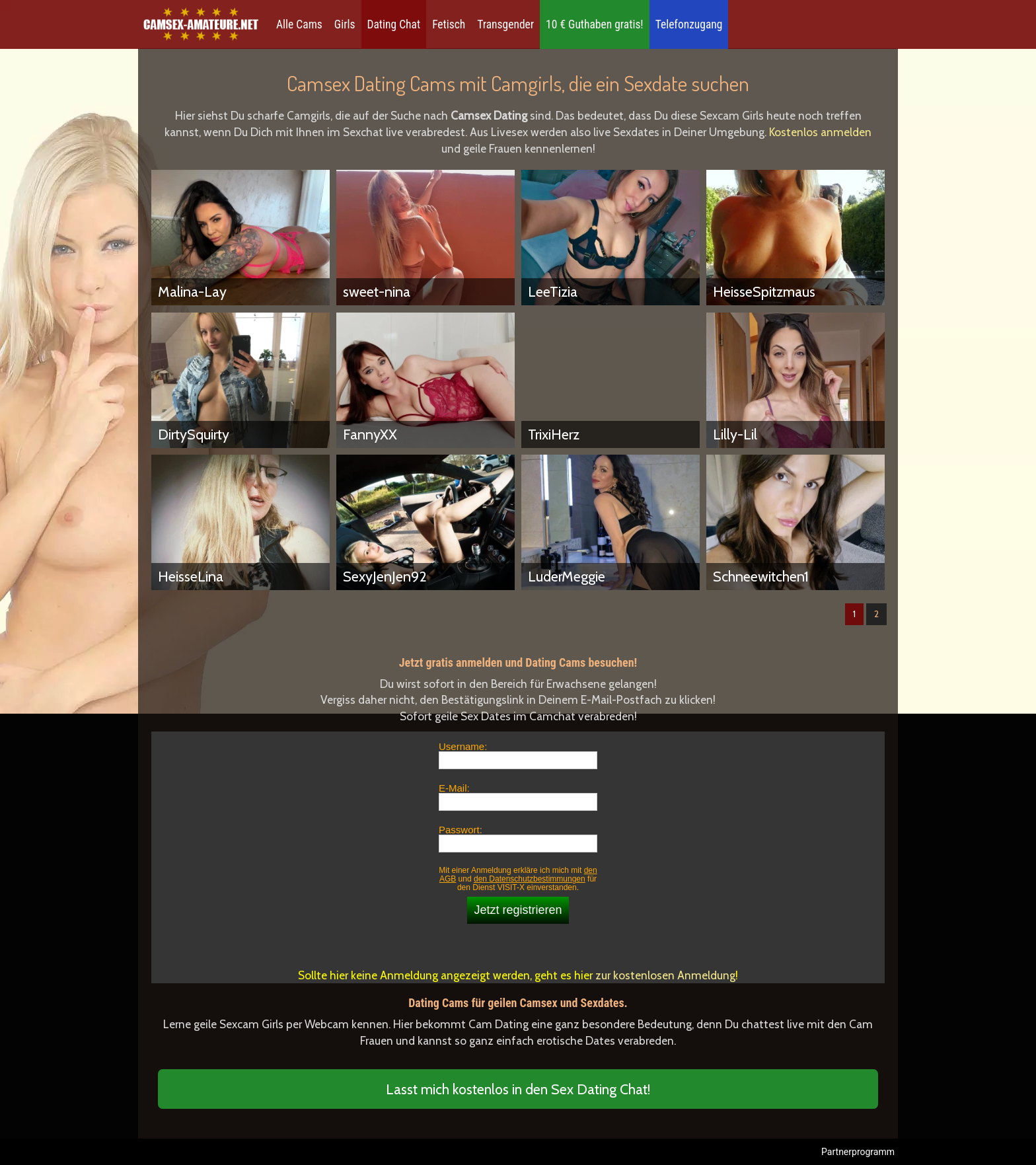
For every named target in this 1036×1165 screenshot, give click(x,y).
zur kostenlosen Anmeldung (665, 975)
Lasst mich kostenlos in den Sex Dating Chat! (518, 1089)
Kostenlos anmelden (820, 132)
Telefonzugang (689, 24)
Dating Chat (394, 24)
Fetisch (448, 24)
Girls (344, 24)
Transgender (505, 24)
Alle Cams (299, 24)
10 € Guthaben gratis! (595, 24)
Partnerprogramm (858, 1151)
